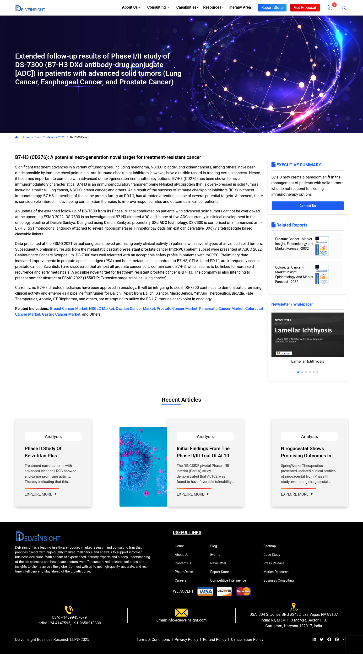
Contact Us (307, 206)
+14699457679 (73, 617)
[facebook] (329, 640)
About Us (131, 7)
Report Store (221, 572)
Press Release (276, 563)
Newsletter (220, 563)
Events (217, 555)
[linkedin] (314, 640)
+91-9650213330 (86, 623)
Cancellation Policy (247, 639)
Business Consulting (281, 580)
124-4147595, (59, 623)
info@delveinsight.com (187, 620)
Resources (213, 7)
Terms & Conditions (153, 639)
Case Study (274, 555)
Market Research (278, 572)
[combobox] (343, 7)
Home (25, 137)
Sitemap (272, 546)
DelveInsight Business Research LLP (46, 639)
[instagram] (344, 640)
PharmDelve (186, 572)
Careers (182, 580)
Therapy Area (241, 7)
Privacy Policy (186, 639)
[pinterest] (337, 640)
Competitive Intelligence (230, 580)
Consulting (158, 7)
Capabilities (187, 7)
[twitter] (321, 640)
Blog (215, 546)
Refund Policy (214, 639)
